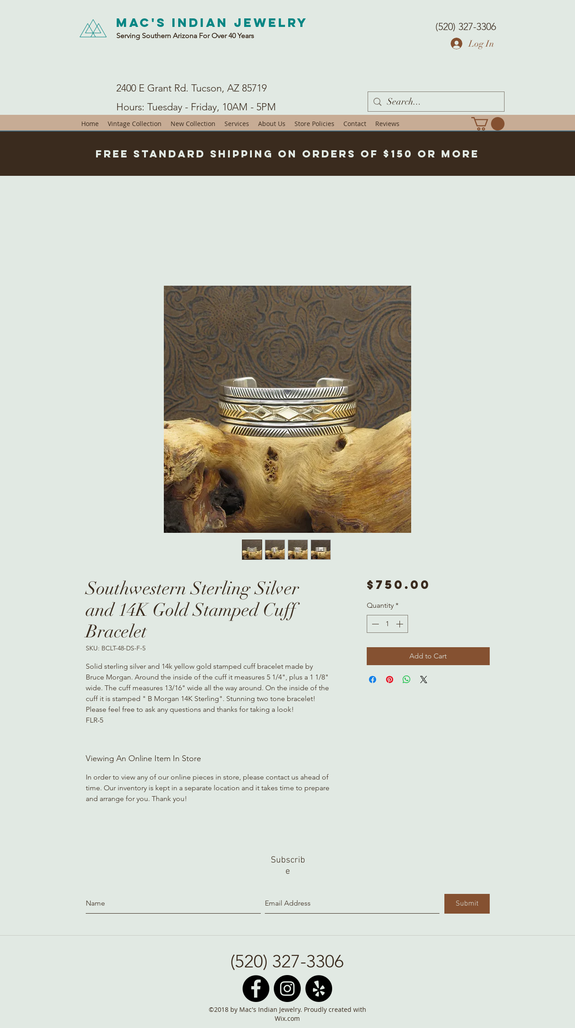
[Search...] (436, 101)
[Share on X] (423, 679)
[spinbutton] (387, 623)
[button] (488, 124)
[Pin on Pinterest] (389, 679)
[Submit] (467, 904)
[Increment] (400, 623)
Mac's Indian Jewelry (212, 22)
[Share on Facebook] (372, 679)
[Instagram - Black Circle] (287, 988)
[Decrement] (374, 623)
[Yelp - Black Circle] (318, 988)
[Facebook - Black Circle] (255, 988)
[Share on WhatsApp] (406, 679)
